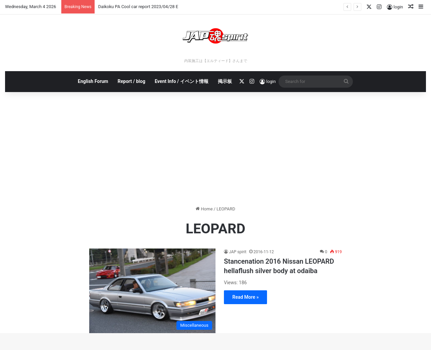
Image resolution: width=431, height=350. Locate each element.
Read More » (245, 297)
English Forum (93, 81)
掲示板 (225, 81)
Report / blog (131, 81)
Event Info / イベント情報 (181, 81)
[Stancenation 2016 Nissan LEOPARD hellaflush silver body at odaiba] (152, 291)
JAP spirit (237, 252)
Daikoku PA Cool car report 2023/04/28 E (138, 6)
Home (204, 208)
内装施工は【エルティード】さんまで (215, 61)
